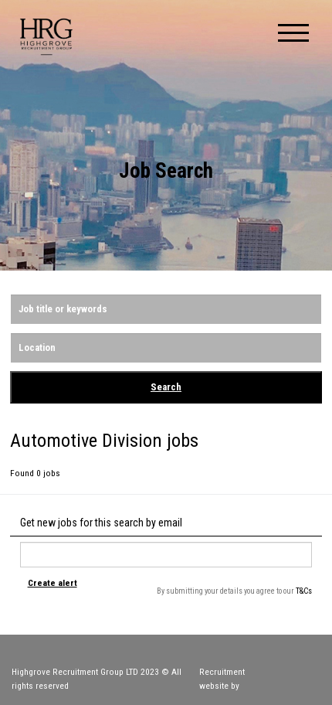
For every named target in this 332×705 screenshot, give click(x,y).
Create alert (52, 582)
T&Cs (304, 591)
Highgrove (46, 36)
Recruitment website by (259, 678)
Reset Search (39, 418)
